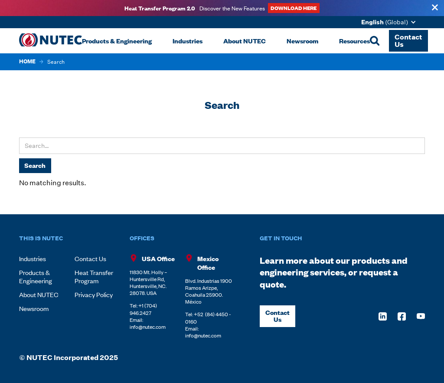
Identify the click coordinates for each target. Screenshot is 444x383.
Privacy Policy (94, 294)
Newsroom (34, 308)
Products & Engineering (35, 276)
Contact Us (90, 258)
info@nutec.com (148, 327)
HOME (27, 61)
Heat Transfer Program (94, 276)
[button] (390, 22)
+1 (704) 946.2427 (143, 308)
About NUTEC (39, 294)
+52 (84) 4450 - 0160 (208, 317)
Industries (32, 258)
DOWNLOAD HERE (294, 7)
